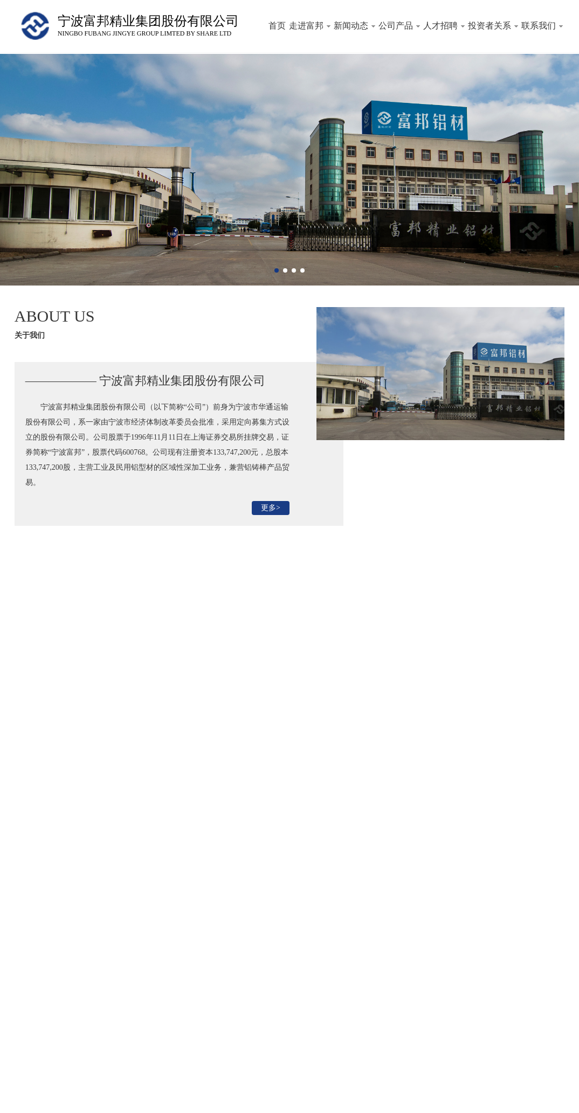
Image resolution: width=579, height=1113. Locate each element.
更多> (270, 508)
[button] (276, 270)
